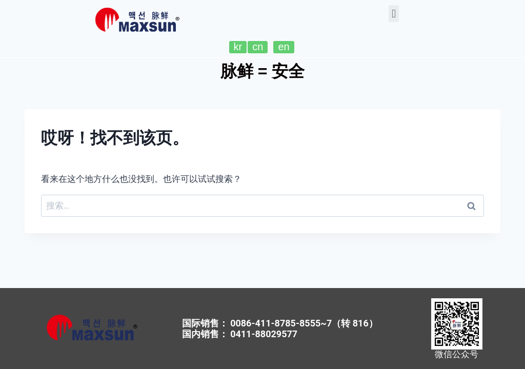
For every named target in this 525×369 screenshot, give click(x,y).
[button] (393, 13)
